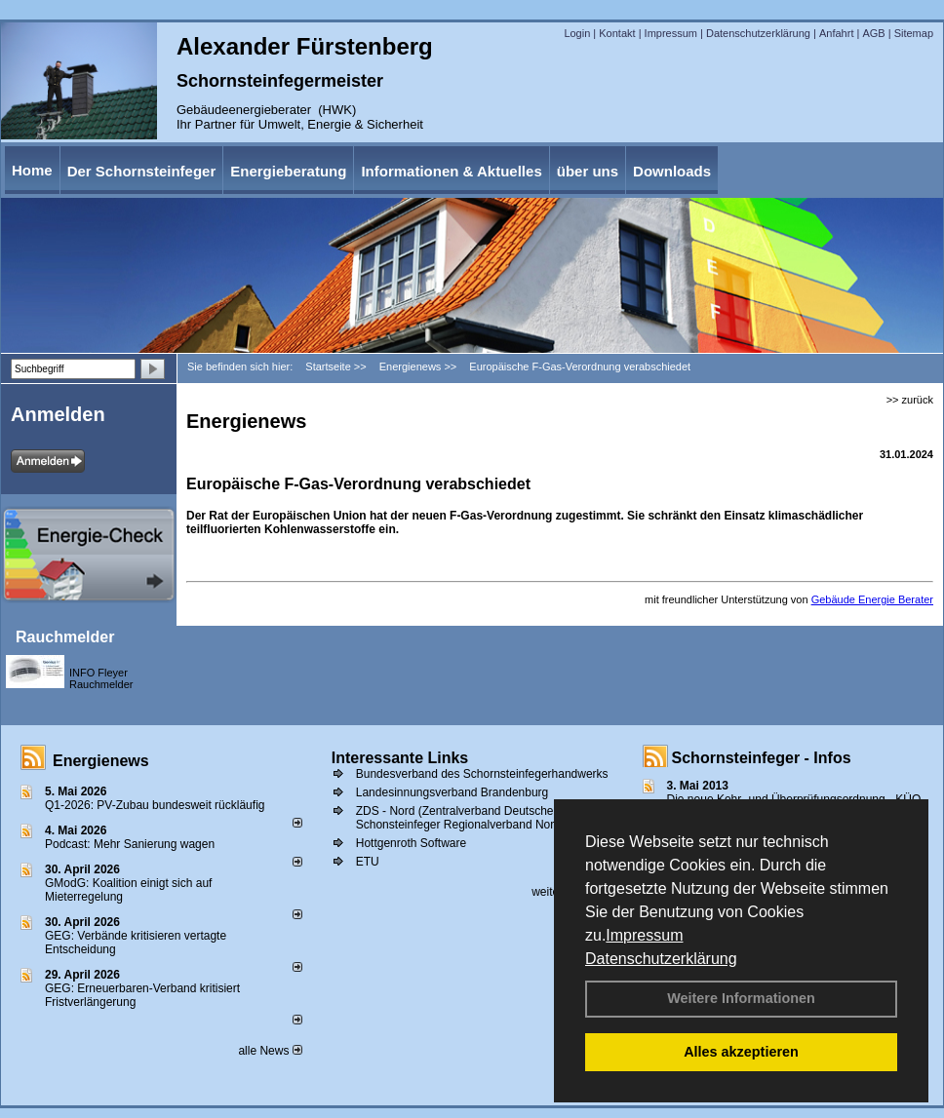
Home (32, 170)
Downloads (672, 171)
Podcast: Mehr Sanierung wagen (130, 844)
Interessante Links (400, 758)
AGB (873, 33)
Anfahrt (836, 33)
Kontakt (617, 33)
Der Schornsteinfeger (141, 171)
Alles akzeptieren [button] (741, 1052)
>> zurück (909, 399)
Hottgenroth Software (411, 843)
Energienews (101, 760)
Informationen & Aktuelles (451, 171)
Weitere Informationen (741, 998)
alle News (269, 1051)
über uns (587, 171)
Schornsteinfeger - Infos (761, 758)
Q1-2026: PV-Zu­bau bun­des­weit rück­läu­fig (154, 805)
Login (577, 33)
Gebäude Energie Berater (872, 599)
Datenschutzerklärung (661, 958)
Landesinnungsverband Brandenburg (452, 792)
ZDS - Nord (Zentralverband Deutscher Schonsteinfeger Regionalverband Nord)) (462, 817)
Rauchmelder (65, 637)
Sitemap (913, 33)
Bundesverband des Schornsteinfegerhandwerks (482, 774)
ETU (367, 861)
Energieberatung (288, 171)
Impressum (644, 935)
